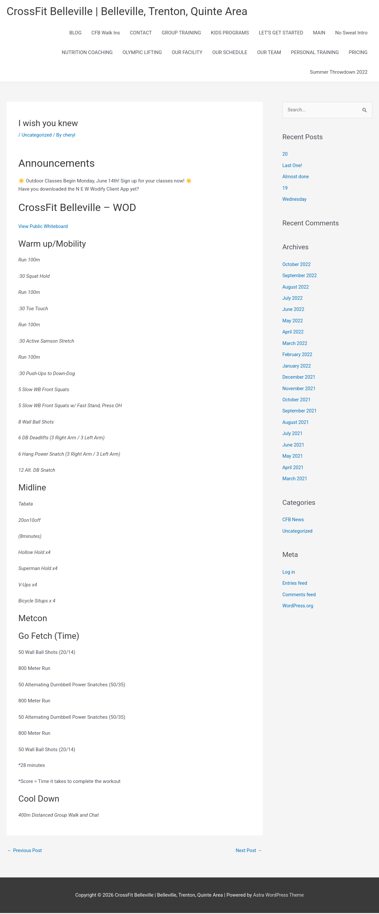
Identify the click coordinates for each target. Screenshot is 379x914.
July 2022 (293, 297)
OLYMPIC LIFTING (142, 53)
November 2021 (299, 386)
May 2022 (293, 319)
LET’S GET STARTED (281, 33)
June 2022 (293, 308)
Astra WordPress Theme (278, 896)
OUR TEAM (269, 53)
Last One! (292, 166)
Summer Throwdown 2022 (339, 73)
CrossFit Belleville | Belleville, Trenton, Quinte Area (133, 11)
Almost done (296, 177)
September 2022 (300, 275)
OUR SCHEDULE (229, 53)
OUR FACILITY (187, 53)
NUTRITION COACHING (87, 53)
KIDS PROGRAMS (230, 33)
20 (285, 155)
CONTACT (141, 33)
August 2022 (296, 286)
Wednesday (295, 199)
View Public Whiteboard (44, 227)
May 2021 (293, 452)
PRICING (358, 53)
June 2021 (293, 441)
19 (285, 188)
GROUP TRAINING (181, 33)
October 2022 (297, 264)
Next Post (248, 851)
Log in (289, 567)
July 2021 (293, 430)
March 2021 (295, 474)
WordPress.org (298, 600)
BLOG (75, 33)
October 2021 (297, 397)
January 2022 (297, 364)
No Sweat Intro (351, 33)
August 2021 (296, 419)
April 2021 (293, 463)
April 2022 (293, 330)
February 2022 (298, 352)
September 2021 (300, 408)
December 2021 (299, 375)
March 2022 (295, 342)
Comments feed (299, 589)
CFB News (293, 515)
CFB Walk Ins (105, 33)
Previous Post (25, 851)
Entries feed (295, 578)
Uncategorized (37, 136)
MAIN (319, 33)
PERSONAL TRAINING (315, 53)
